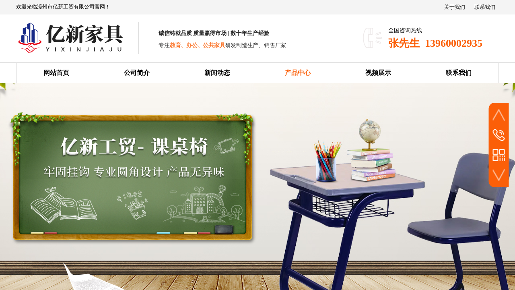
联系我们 (459, 72)
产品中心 (298, 72)
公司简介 (137, 72)
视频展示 (378, 72)
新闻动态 (217, 72)
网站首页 (56, 72)
